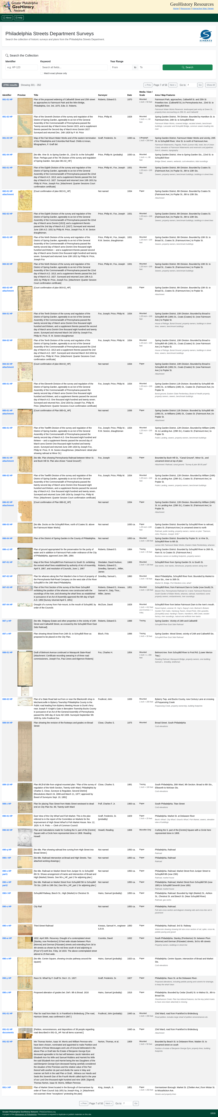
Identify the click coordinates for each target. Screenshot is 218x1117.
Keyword (45, 61)
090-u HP (6, 906)
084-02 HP (7, 340)
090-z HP (6, 992)
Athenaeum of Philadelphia (26, 1114)
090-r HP (6, 858)
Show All (211, 85)
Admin (213, 1113)
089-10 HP (7, 784)
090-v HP (6, 925)
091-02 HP (7, 1041)
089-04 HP (7, 722)
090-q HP (6, 849)
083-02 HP (7, 264)
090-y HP (6, 978)
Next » (173, 85)
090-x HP (6, 958)
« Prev (148, 85)
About (7, 17)
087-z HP (6, 633)
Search (187, 67)
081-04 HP (7, 154)
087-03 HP (7, 587)
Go (200, 85)
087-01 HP (7, 562)
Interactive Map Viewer (203, 8)
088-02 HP (7, 699)
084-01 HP (7, 313)
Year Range (116, 61)
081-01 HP (7, 99)
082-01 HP (7, 167)
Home (176, 8)
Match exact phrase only (55, 73)
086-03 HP (7, 524)
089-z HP (6, 803)
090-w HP (7, 938)
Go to (183, 85)
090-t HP (6, 893)
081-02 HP (7, 116)
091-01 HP (7, 1013)
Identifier (10, 61)
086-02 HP (7, 475)
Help (18, 17)
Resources (186, 8)
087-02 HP (7, 576)
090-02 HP (7, 830)
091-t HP (6, 1087)
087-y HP (6, 621)
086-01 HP (7, 428)
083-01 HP (7, 237)
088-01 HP (7, 652)
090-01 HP (7, 816)
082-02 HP (7, 213)
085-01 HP (7, 384)
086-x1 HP (7, 549)
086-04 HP (7, 538)
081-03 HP (7, 138)
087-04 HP (7, 604)
